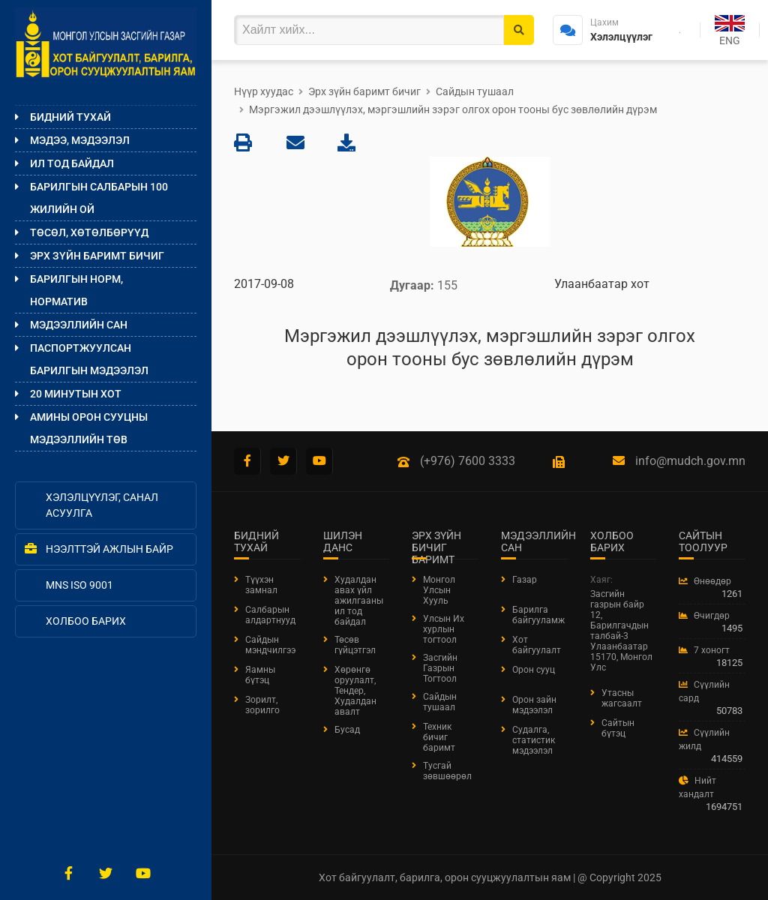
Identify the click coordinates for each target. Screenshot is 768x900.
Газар (524, 579)
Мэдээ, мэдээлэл (80, 140)
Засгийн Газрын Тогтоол (440, 668)
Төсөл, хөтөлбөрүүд (89, 232)
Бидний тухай (70, 117)
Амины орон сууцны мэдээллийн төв (89, 428)
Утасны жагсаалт (622, 698)
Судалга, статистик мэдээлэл (533, 740)
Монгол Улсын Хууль (439, 590)
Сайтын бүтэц (618, 728)
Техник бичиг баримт (439, 737)
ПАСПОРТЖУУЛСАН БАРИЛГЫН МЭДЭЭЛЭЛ (89, 359)
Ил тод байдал (72, 164)
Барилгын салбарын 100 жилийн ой (99, 198)
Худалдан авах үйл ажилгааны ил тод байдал (358, 600)
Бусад (347, 729)
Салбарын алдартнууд (270, 615)
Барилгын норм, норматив (76, 290)
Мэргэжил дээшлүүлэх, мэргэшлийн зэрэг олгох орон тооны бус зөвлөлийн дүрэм (453, 110)
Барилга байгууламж (538, 615)
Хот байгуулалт (536, 645)
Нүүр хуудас (263, 92)
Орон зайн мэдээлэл (534, 705)
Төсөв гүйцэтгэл (355, 645)
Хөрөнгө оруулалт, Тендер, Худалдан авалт (355, 690)
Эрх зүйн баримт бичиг (97, 256)
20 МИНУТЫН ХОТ (76, 394)
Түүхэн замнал (261, 585)
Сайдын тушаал (475, 92)
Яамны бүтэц (260, 675)
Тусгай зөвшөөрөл (447, 771)
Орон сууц (533, 669)
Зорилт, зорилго (262, 705)
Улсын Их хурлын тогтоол (443, 629)
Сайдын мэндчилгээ (270, 645)
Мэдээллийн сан (79, 325)
